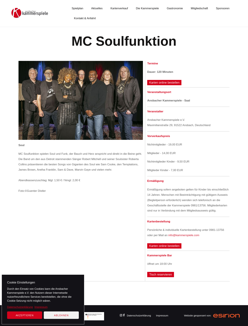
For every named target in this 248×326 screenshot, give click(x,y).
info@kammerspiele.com (183, 235)
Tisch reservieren (160, 274)
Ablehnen (61, 315)
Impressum (41, 307)
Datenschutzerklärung (20, 307)
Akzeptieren (25, 315)
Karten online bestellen (164, 82)
